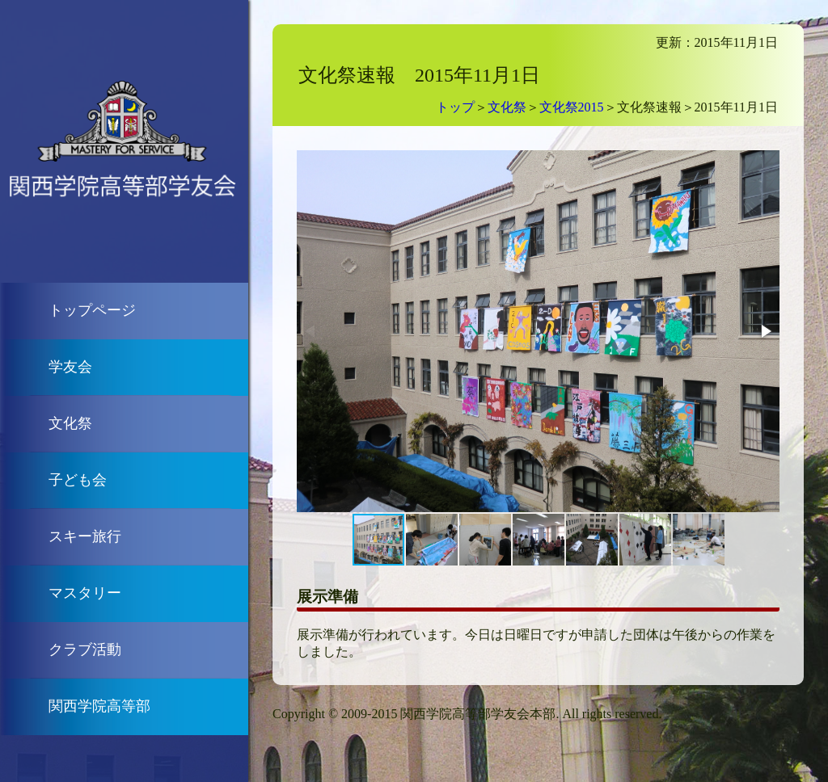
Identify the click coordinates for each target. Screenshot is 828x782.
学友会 (70, 367)
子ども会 (78, 480)
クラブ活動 (85, 649)
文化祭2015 (571, 107)
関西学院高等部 (99, 706)
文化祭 (70, 423)
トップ (455, 107)
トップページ (92, 310)
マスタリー (85, 593)
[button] (765, 331)
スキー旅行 (85, 536)
